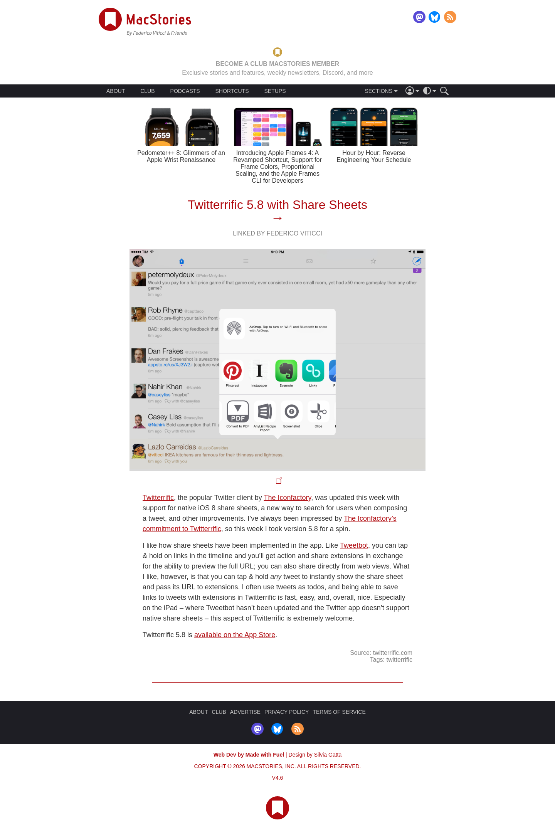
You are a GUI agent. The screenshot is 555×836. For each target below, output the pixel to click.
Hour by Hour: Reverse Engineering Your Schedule (373, 156)
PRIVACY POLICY (286, 712)
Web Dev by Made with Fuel (249, 755)
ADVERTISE (245, 712)
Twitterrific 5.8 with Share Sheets (277, 205)
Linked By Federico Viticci (277, 233)
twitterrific (399, 659)
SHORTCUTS (232, 91)
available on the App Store (234, 635)
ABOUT (115, 91)
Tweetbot (354, 545)
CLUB (147, 91)
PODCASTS (185, 91)
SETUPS (275, 91)
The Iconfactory (287, 497)
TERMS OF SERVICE (339, 712)
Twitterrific (158, 497)
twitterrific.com (392, 652)
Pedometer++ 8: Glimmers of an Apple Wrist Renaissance (181, 156)
